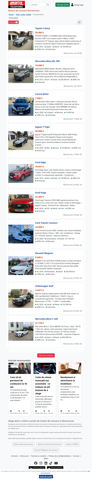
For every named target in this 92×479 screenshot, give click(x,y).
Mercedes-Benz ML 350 (47, 61)
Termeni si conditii (38, 456)
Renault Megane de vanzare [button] (46, 450)
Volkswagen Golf (44, 286)
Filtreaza (13, 22)
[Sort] (79, 22)
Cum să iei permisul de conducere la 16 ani (18, 382)
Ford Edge (40, 162)
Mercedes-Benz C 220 (46, 318)
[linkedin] (46, 463)
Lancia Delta (42, 94)
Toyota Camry (42, 28)
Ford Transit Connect (46, 222)
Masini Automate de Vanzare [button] (49, 444)
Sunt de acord (46, 476)
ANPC (46, 458)
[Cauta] (48, 5)
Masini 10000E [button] (72, 444)
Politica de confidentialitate (59, 456)
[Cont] (77, 4)
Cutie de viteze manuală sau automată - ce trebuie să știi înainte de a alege (43, 385)
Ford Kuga (40, 192)
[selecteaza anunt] (31, 33)
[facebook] (35, 463)
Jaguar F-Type (42, 126)
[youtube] (56, 463)
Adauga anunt (62, 4)
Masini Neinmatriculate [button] (23, 444)
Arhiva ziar (24, 456)
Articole (14, 456)
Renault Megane (44, 253)
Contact (76, 456)
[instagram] (41, 463)
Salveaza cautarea (46, 355)
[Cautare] (37, 5)
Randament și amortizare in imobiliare (68, 380)
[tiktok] (50, 463)
